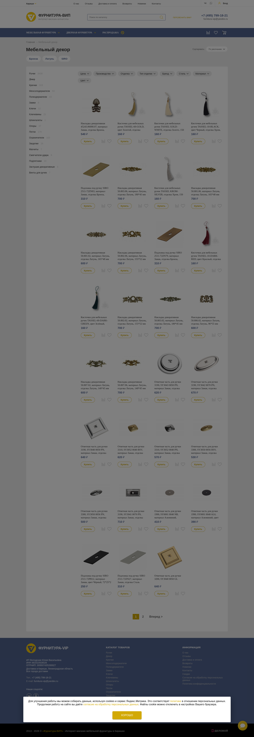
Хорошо (127, 715)
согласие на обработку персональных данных (111, 704)
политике (175, 701)
